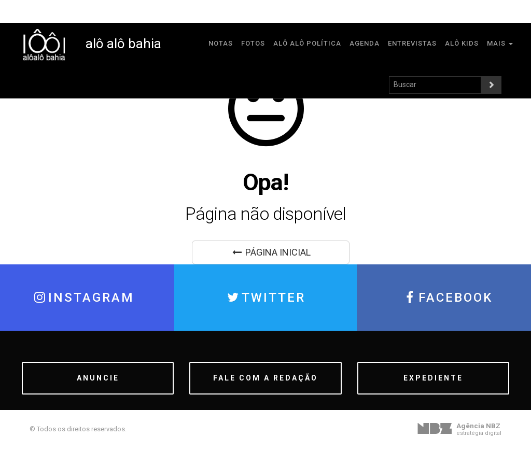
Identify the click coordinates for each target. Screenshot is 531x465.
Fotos (253, 43)
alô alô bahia (91, 43)
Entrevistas (412, 43)
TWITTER (265, 297)
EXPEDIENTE (433, 378)
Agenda (365, 43)
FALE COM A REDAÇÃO (265, 378)
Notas (220, 43)
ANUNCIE (98, 378)
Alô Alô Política (307, 43)
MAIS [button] (500, 43)
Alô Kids (462, 43)
